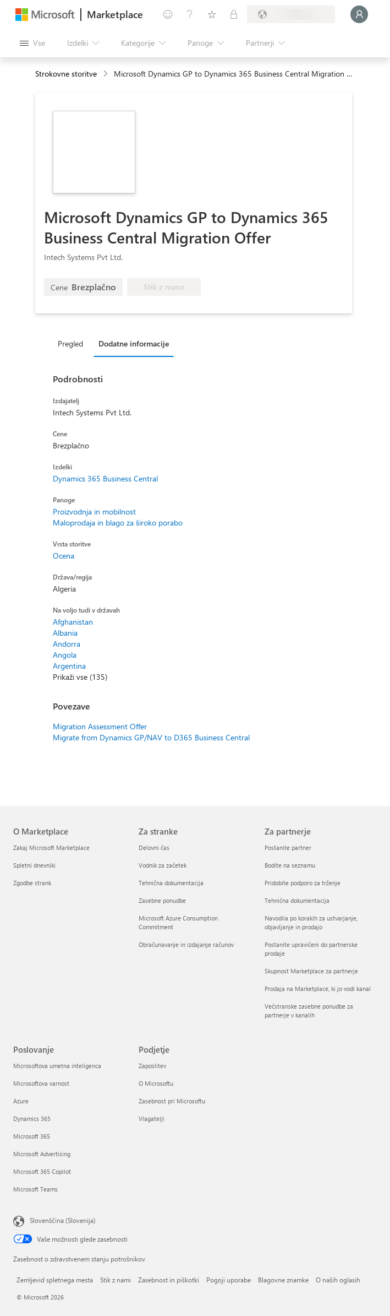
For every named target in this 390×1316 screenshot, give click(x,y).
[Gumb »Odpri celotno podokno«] (32, 43)
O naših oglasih (338, 1279)
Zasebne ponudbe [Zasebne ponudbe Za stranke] (162, 900)
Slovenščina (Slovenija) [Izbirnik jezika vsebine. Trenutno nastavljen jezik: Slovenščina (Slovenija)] (63, 1220)
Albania (65, 632)
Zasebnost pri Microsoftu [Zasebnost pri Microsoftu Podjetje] (172, 1101)
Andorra (66, 643)
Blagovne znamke (283, 1279)
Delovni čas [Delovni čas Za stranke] (154, 847)
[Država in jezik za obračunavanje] (291, 14)
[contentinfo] (106, 74)
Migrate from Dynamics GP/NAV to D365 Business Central (151, 737)
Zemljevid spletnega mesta (55, 1279)
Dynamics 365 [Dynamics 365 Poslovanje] (32, 1118)
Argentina (69, 665)
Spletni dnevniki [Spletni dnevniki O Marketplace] (34, 865)
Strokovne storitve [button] (66, 73)
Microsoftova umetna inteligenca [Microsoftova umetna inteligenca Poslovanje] (57, 1066)
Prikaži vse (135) (80, 676)
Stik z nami (115, 1279)
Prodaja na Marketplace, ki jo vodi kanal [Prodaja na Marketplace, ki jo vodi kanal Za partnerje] (318, 988)
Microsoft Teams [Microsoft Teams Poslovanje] (35, 1189)
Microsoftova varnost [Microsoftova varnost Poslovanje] (41, 1083)
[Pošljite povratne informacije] (168, 14)
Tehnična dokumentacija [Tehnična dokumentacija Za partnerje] (297, 900)
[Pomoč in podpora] (190, 14)
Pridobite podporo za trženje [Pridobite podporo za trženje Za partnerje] (302, 883)
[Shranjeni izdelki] (212, 14)
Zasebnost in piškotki (168, 1279)
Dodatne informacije (133, 343)
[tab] (73, 343)
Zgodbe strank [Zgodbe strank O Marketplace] (32, 883)
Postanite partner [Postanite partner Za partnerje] (288, 847)
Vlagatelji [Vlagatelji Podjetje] (151, 1118)
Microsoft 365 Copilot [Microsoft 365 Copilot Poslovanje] (42, 1171)
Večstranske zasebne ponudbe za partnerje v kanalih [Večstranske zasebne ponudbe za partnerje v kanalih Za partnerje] (309, 1010)
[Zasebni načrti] (234, 14)
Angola (64, 654)
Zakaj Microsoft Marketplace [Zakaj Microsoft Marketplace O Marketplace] (51, 847)
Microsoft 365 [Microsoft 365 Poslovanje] (31, 1136)
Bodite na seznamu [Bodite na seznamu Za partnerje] (290, 865)
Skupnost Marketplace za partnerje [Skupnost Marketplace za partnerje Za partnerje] (311, 971)
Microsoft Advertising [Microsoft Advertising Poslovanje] (41, 1154)
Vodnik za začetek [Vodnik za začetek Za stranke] (162, 865)
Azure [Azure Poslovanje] (21, 1101)
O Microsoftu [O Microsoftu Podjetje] (156, 1083)
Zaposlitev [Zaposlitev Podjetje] (152, 1066)
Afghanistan (73, 621)
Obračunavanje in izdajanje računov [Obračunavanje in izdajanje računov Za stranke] (186, 944)
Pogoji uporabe (228, 1279)
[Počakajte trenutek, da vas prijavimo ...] (359, 14)
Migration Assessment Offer (100, 726)
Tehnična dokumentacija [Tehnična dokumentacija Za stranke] (171, 883)
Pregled (70, 343)
